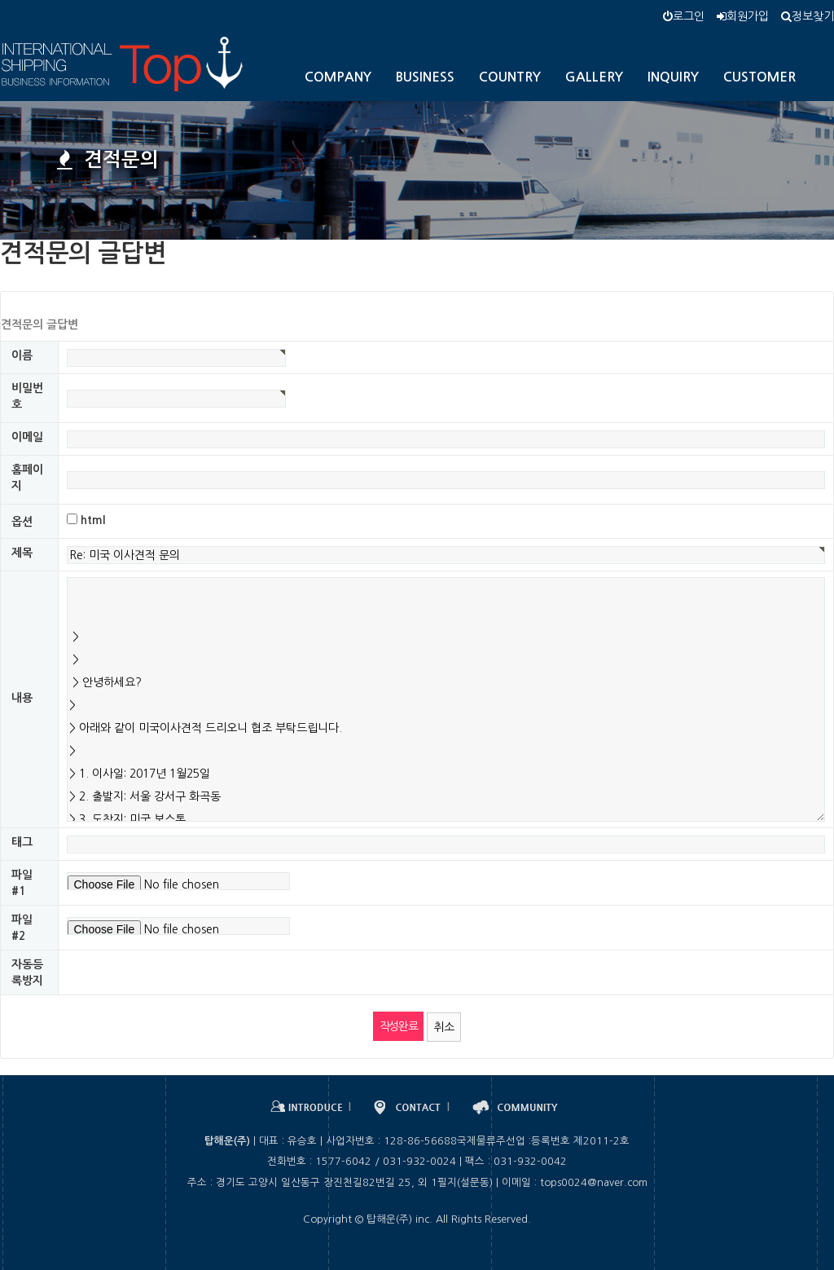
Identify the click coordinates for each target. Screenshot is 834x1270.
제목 (22, 552)
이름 (22, 355)
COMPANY (338, 77)
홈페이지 (27, 478)
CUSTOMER (759, 77)
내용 (22, 697)
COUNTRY (510, 77)
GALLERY (594, 77)
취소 (443, 1027)
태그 (22, 842)
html (93, 520)
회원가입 (743, 16)
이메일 (27, 437)
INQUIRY (673, 77)
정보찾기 (807, 16)
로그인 (684, 16)
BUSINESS (425, 77)
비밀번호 (27, 396)
